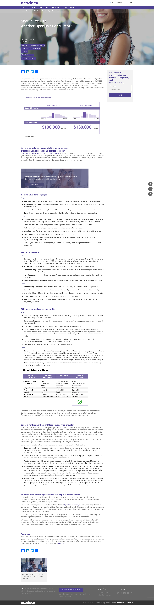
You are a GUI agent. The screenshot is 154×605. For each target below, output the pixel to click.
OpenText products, (71, 505)
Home (23, 7)
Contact (73, 7)
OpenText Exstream (27, 55)
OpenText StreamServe (28, 58)
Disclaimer (129, 603)
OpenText (24, 51)
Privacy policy (119, 603)
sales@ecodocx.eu (104, 595)
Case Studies (55, 7)
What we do (43, 7)
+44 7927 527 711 (104, 593)
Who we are (32, 7)
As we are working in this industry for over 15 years (40, 153)
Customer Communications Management (33, 45)
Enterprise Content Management (31, 48)
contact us (60, 543)
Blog (65, 7)
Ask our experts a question (71, 590)
